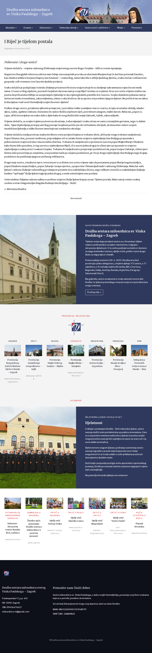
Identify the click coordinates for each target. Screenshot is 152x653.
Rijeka (55, 341)
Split (34, 341)
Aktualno (10, 27)
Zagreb (12, 341)
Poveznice (137, 27)
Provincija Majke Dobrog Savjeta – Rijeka (55, 363)
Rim (139, 341)
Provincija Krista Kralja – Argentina (97, 363)
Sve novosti (76, 198)
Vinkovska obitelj (67, 27)
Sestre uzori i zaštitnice (96, 27)
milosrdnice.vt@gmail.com (15, 611)
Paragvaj (118, 341)
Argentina (97, 341)
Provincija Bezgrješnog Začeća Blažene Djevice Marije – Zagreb (12, 366)
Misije (120, 27)
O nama (27, 27)
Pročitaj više (94, 292)
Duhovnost (45, 27)
